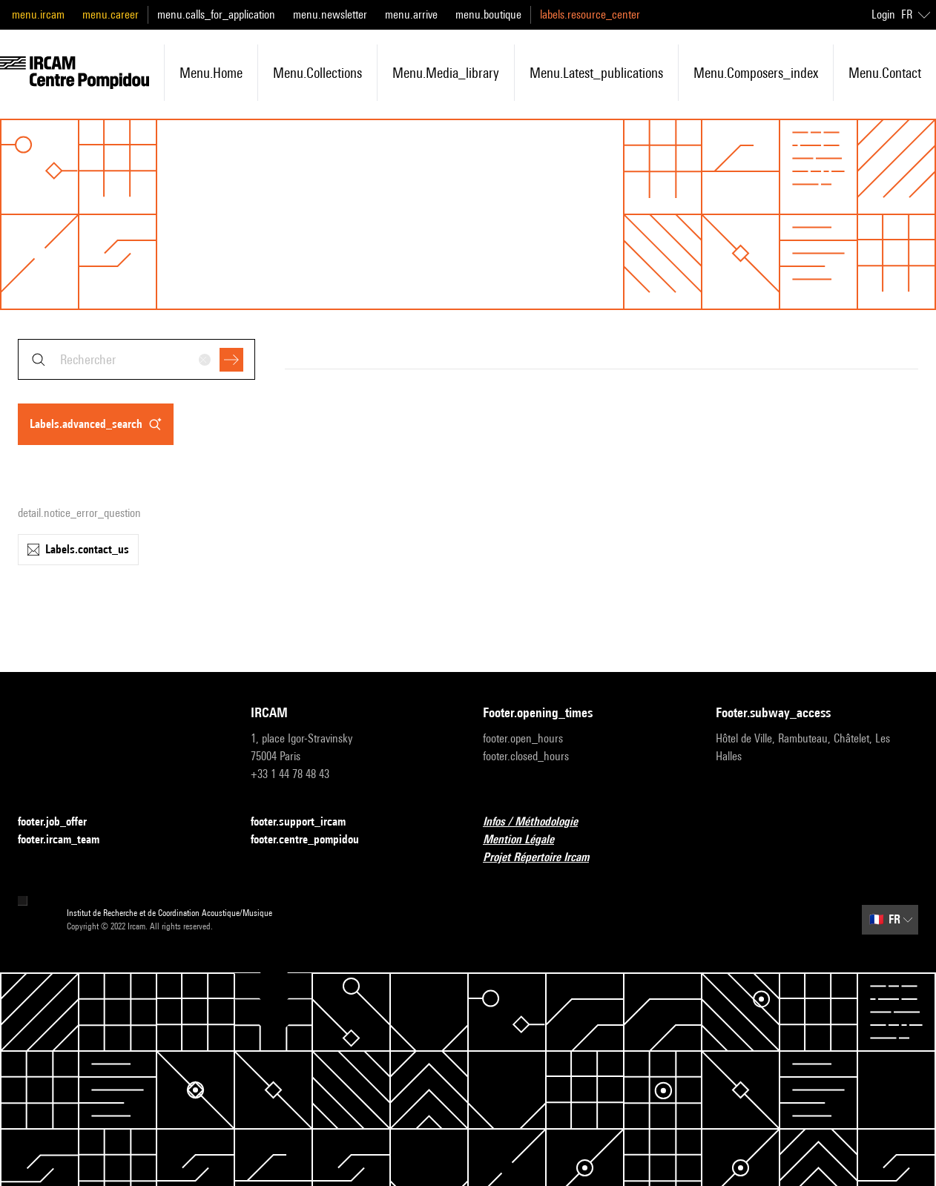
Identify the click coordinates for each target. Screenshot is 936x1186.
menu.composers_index (755, 73)
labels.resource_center (590, 14)
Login (883, 14)
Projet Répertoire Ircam (545, 858)
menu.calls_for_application (216, 14)
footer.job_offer (61, 822)
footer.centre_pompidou (314, 840)
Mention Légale (527, 840)
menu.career (110, 14)
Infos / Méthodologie (539, 822)
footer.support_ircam (307, 822)
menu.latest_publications (596, 73)
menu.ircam (38, 14)
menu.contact (884, 73)
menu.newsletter (330, 14)
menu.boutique (488, 14)
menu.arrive (411, 14)
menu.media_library (445, 73)
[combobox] (136, 359)
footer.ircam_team (67, 840)
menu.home (211, 73)
